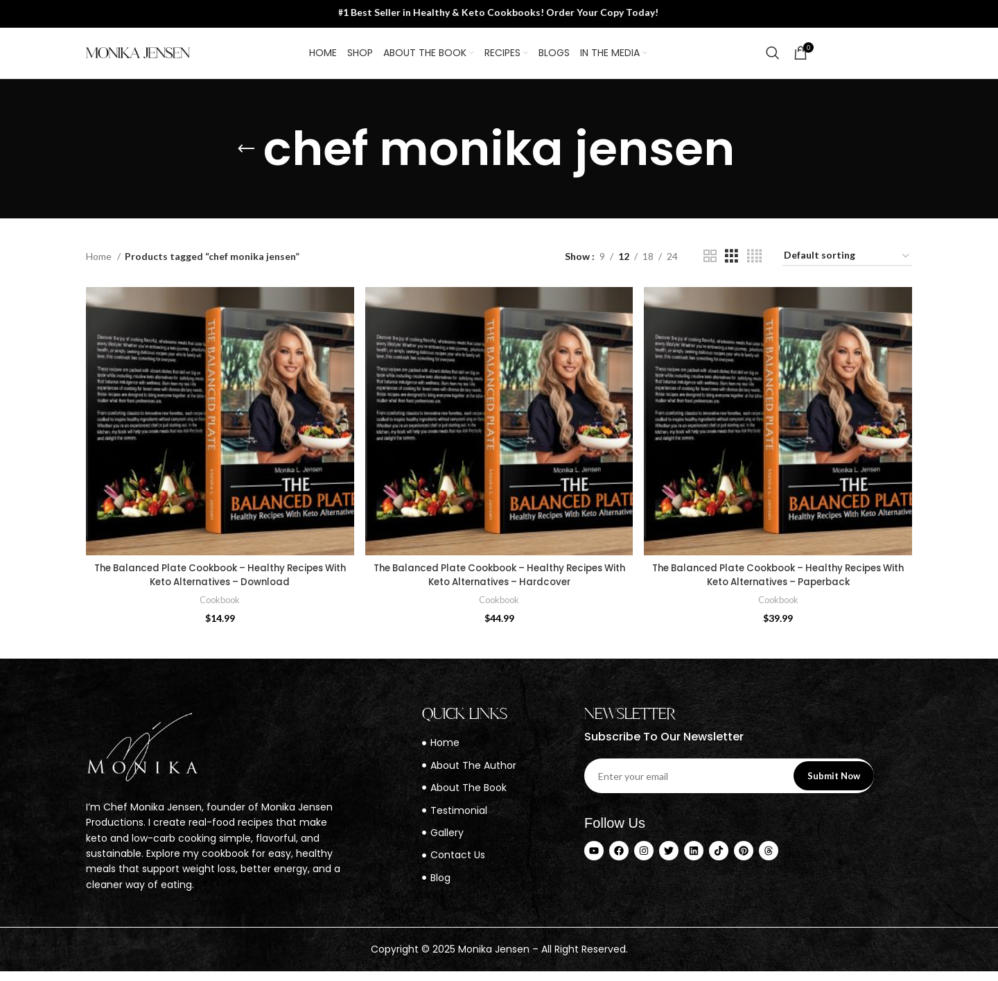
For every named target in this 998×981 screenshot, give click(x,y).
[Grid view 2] (710, 268)
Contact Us (868, 58)
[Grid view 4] (754, 268)
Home (100, 268)
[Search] (773, 59)
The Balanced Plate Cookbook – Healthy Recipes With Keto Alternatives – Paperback (779, 585)
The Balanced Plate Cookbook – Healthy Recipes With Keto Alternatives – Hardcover (499, 585)
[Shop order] (847, 269)
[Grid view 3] (731, 268)
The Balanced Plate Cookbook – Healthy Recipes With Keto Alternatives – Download (219, 585)
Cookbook (219, 609)
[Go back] (246, 161)
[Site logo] (138, 58)
